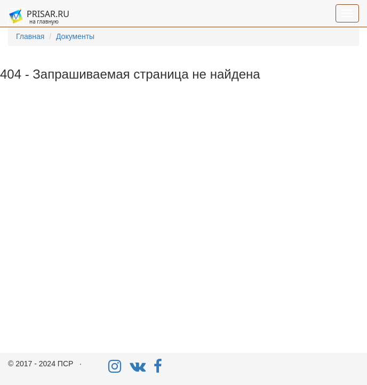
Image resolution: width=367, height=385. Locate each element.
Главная (30, 36)
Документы (75, 36)
